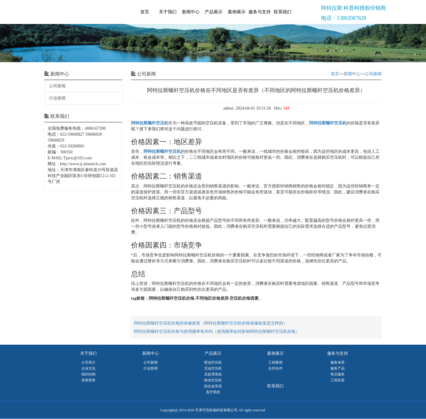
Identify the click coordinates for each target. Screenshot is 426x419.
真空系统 (213, 392)
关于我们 (168, 11)
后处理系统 (213, 374)
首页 (144, 11)
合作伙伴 (275, 368)
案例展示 (237, 11)
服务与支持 (259, 11)
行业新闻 (57, 98)
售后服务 (337, 374)
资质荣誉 (88, 380)
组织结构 (88, 374)
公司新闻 (57, 86)
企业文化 (88, 368)
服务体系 (337, 362)
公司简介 (88, 362)
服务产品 (337, 368)
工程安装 (337, 380)
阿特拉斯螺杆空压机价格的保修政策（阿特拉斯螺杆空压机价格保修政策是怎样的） (210, 323)
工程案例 (275, 362)
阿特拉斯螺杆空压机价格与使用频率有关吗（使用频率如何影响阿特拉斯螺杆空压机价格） (217, 331)
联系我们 (282, 11)
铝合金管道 (213, 386)
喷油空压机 (213, 362)
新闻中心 (191, 11)
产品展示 (213, 11)
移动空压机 (213, 380)
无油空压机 (213, 368)
